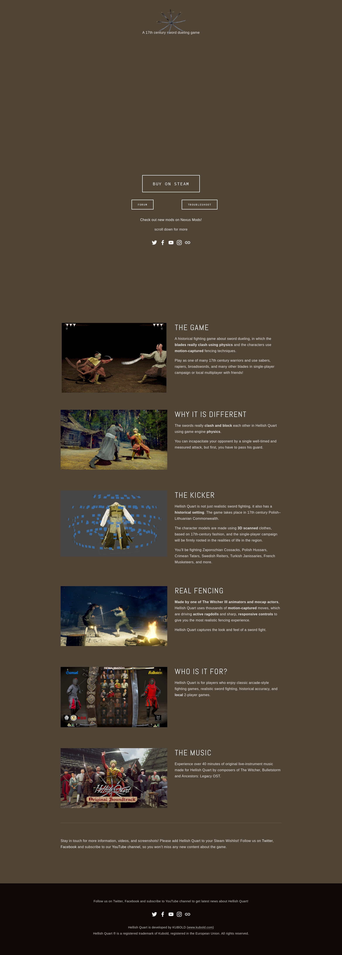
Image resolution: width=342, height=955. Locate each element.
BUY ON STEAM (171, 183)
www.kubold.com (200, 927)
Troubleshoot (199, 204)
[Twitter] (154, 242)
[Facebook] (162, 242)
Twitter (267, 841)
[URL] (187, 242)
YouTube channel (126, 847)
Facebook (69, 847)
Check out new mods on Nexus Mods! (171, 220)
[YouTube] (171, 242)
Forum (142, 204)
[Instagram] (179, 242)
